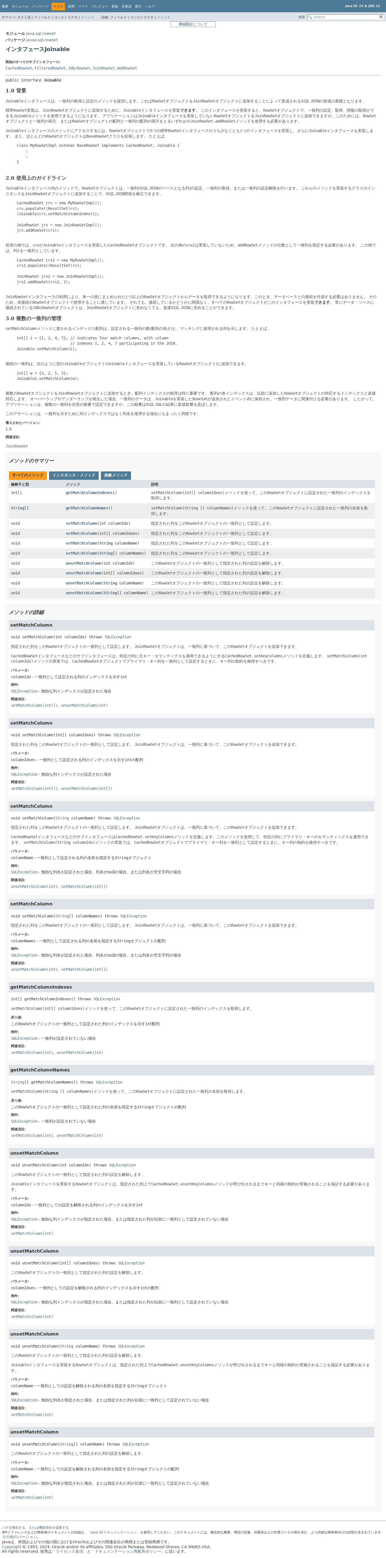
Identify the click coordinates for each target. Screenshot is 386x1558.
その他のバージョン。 (21, 1537)
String (17, 508)
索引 (138, 6)
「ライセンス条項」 (69, 1551)
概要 (5, 6)
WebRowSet (127, 68)
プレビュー (99, 6)
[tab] (28, 475)
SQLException (118, 637)
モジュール (20, 6)
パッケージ (40, 6)
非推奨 (127, 6)
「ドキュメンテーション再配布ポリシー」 (128, 1551)
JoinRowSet (104, 68)
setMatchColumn (81, 523)
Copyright (11, 1547)
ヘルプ (150, 6)
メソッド (87, 17)
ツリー (83, 6)
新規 (114, 6)
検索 (301, 17)
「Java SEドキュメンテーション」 (114, 1532)
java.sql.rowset (40, 33)
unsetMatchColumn (83, 563)
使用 (71, 6)
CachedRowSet (19, 68)
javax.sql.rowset (42, 40)
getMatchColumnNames (87, 508)
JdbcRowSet (79, 68)
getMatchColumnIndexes (89, 492)
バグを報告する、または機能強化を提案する (35, 1528)
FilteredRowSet (50, 68)
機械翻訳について (193, 24)
